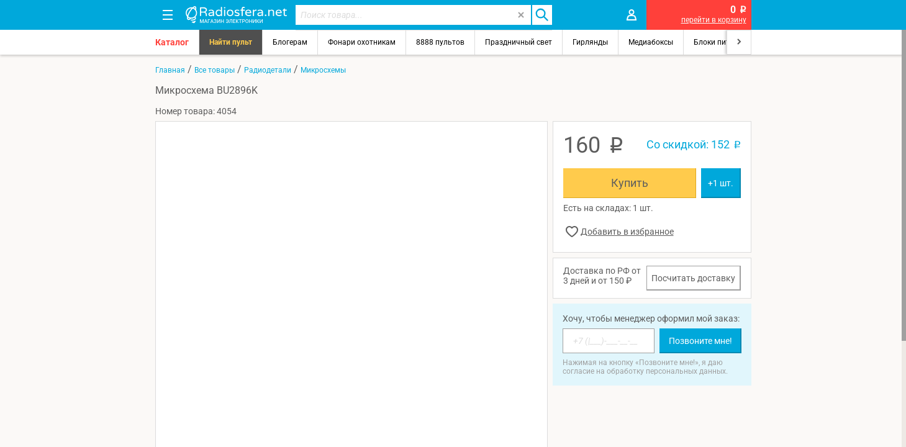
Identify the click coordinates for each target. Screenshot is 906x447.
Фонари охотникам (362, 42)
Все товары (214, 70)
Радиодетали (267, 70)
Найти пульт (230, 42)
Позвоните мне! (700, 341)
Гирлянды (590, 42)
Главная (170, 70)
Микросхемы (323, 70)
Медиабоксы (650, 42)
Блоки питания (720, 42)
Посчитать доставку (693, 278)
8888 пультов (440, 42)
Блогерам (290, 42)
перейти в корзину (713, 20)
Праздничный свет (518, 42)
